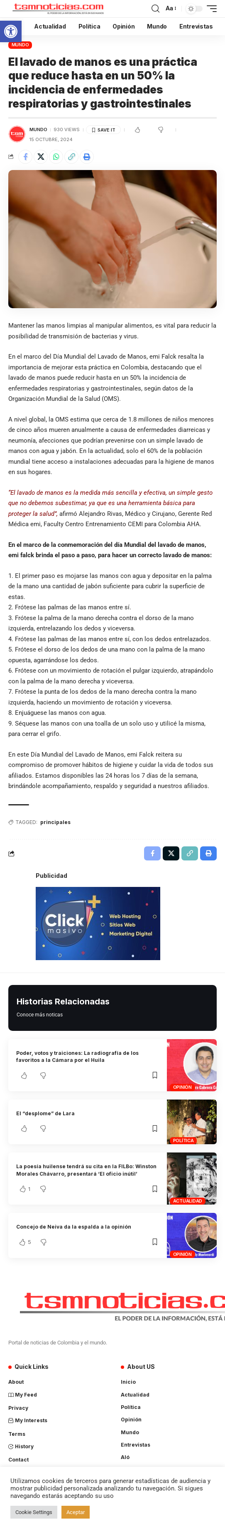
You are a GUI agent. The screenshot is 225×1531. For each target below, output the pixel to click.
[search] (155, 8)
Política (183, 1140)
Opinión (182, 1087)
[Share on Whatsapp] (56, 157)
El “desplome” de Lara (45, 1113)
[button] (11, 31)
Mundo (20, 45)
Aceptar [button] (75, 1512)
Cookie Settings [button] (33, 1512)
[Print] (87, 157)
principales (55, 822)
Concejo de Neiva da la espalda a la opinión (73, 1227)
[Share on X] (41, 157)
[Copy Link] (71, 157)
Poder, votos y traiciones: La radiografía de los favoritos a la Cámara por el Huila (77, 1056)
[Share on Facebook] (25, 157)
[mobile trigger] (210, 8)
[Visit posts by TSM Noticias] (17, 134)
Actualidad (188, 1201)
